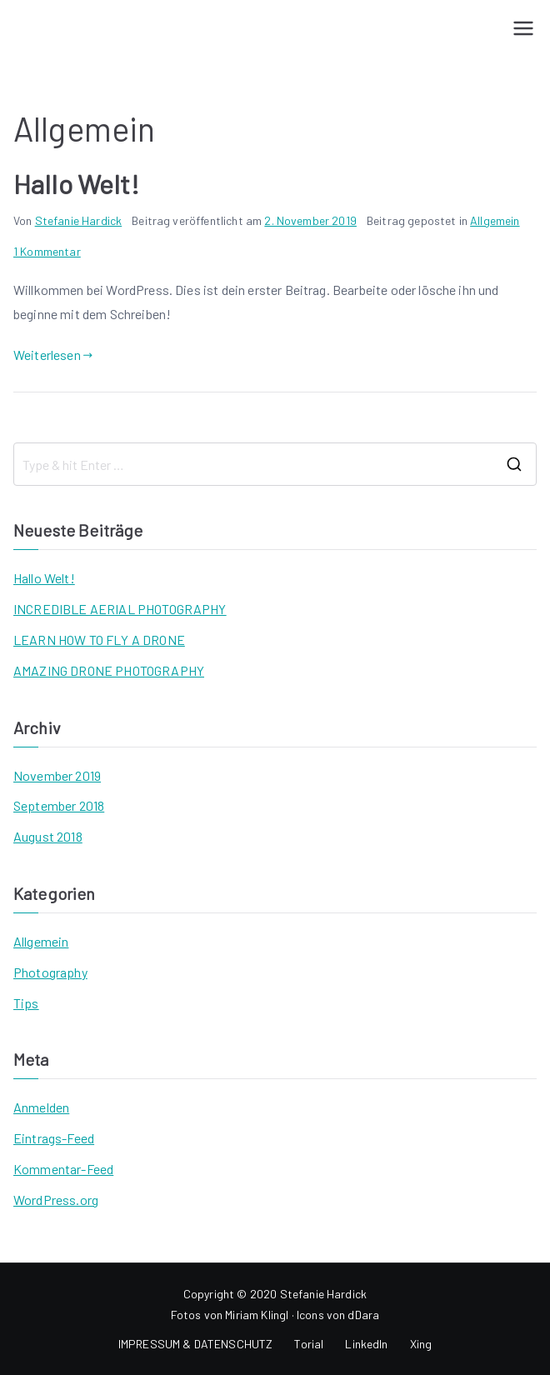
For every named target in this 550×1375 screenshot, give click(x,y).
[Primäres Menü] (523, 28)
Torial (308, 1344)
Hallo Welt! (76, 183)
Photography (50, 972)
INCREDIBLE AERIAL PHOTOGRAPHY (120, 609)
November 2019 (57, 775)
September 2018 (58, 805)
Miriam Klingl (256, 1315)
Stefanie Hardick (78, 220)
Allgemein (494, 220)
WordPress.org (55, 1200)
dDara (363, 1315)
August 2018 (47, 836)
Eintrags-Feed (53, 1138)
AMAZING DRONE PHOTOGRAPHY (108, 670)
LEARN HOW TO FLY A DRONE (99, 640)
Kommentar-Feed (63, 1169)
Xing (421, 1344)
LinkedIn (366, 1344)
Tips (26, 1003)
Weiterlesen (52, 354)
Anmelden (41, 1107)
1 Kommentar (47, 251)
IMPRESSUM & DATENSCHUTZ (195, 1344)
